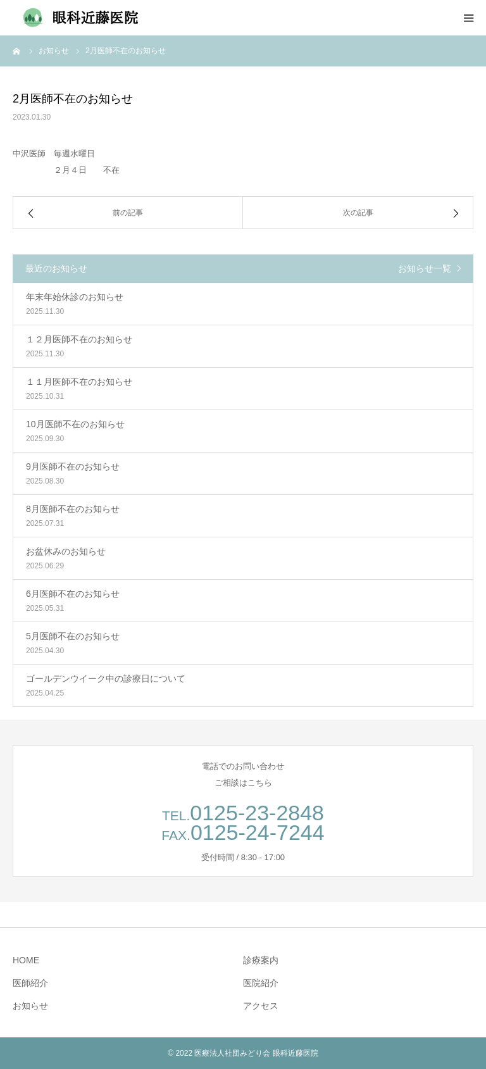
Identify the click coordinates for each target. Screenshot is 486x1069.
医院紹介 (260, 983)
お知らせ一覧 (424, 268)
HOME (26, 960)
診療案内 (260, 960)
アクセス (260, 1006)
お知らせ (30, 1006)
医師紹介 (30, 983)
